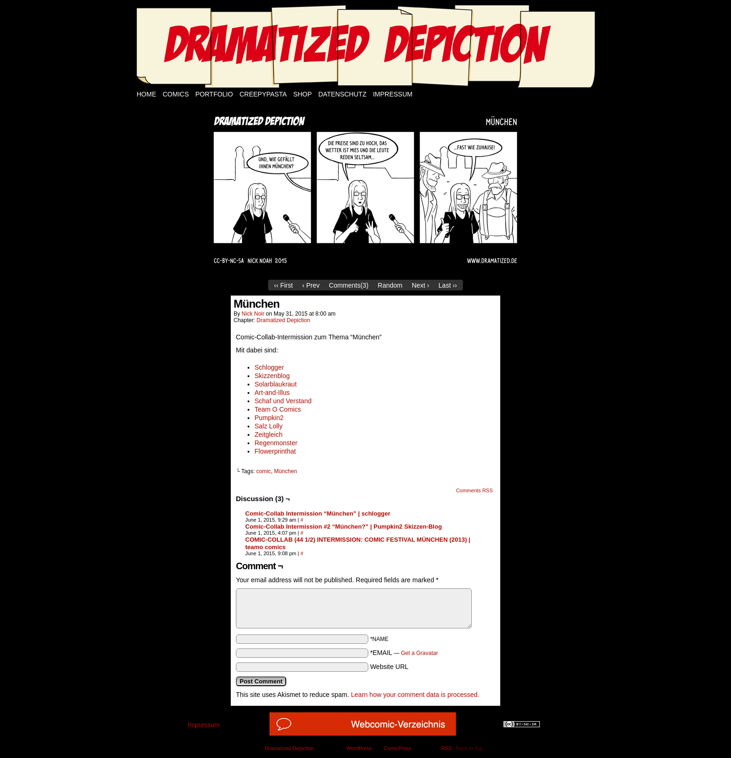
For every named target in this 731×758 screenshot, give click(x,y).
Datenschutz (342, 94)
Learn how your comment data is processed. (415, 694)
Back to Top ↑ (471, 748)
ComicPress (397, 748)
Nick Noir (252, 313)
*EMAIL (404, 652)
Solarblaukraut (276, 384)
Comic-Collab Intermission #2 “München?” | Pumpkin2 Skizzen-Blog (343, 526)
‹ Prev (310, 285)
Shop (302, 94)
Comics (176, 94)
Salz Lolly (269, 426)
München (285, 471)
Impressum (393, 94)
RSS (446, 748)
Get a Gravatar (419, 653)
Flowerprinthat (275, 451)
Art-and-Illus (272, 392)
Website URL (389, 666)
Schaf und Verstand (283, 401)
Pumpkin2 (269, 417)
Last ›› (448, 285)
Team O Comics (278, 409)
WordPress (359, 748)
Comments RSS (474, 490)
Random (390, 285)
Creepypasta (263, 94)
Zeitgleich (269, 434)
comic (263, 471)
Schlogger (269, 367)
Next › (420, 285)
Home (146, 94)
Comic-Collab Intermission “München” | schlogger (317, 513)
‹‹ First (283, 285)
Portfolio (214, 94)
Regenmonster (276, 443)
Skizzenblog (272, 375)
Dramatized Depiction (283, 320)
